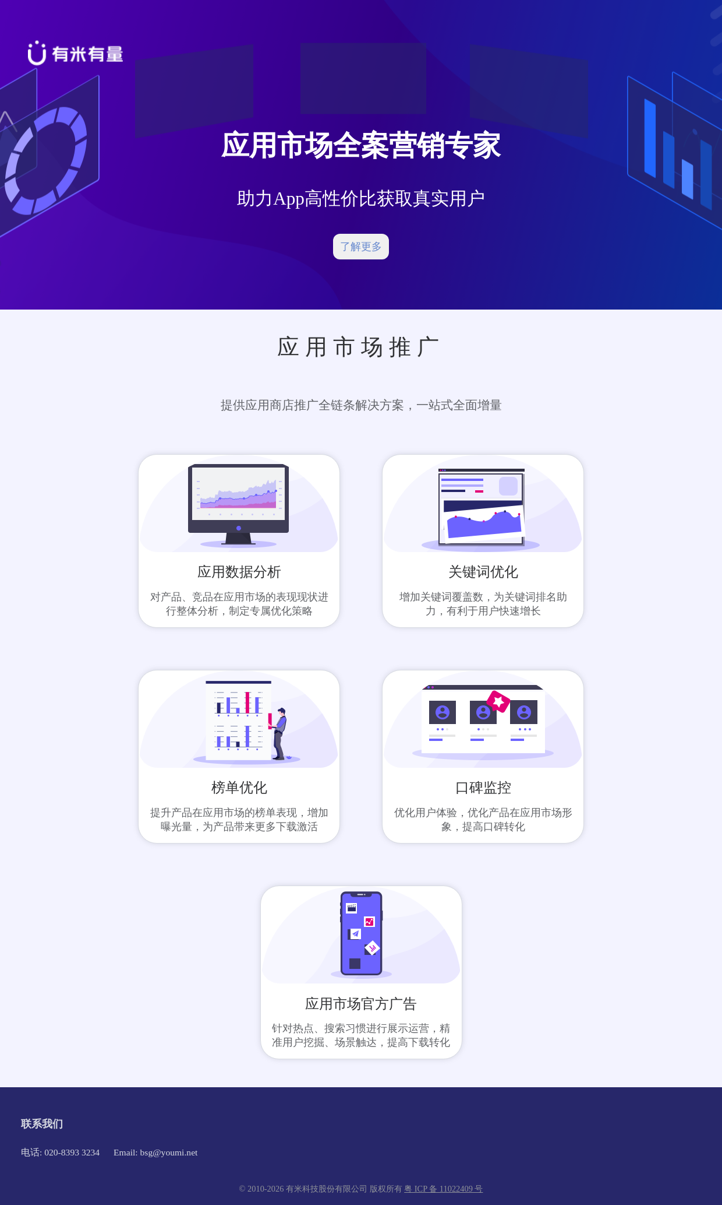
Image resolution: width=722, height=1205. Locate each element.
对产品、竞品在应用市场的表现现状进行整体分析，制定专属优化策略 (239, 604)
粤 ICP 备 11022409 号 (443, 1188)
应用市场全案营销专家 (361, 145)
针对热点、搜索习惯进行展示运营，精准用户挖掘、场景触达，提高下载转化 (361, 1035)
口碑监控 (483, 787)
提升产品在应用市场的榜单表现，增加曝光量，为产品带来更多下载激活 (239, 819)
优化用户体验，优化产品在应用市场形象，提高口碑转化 (483, 819)
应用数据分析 (239, 571)
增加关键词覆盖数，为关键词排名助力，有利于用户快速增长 (483, 604)
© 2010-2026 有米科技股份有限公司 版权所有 (322, 1188)
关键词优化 (483, 571)
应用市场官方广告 (361, 1003)
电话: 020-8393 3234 (60, 1152)
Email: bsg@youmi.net (155, 1152)
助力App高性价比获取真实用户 (361, 198)
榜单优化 (239, 787)
